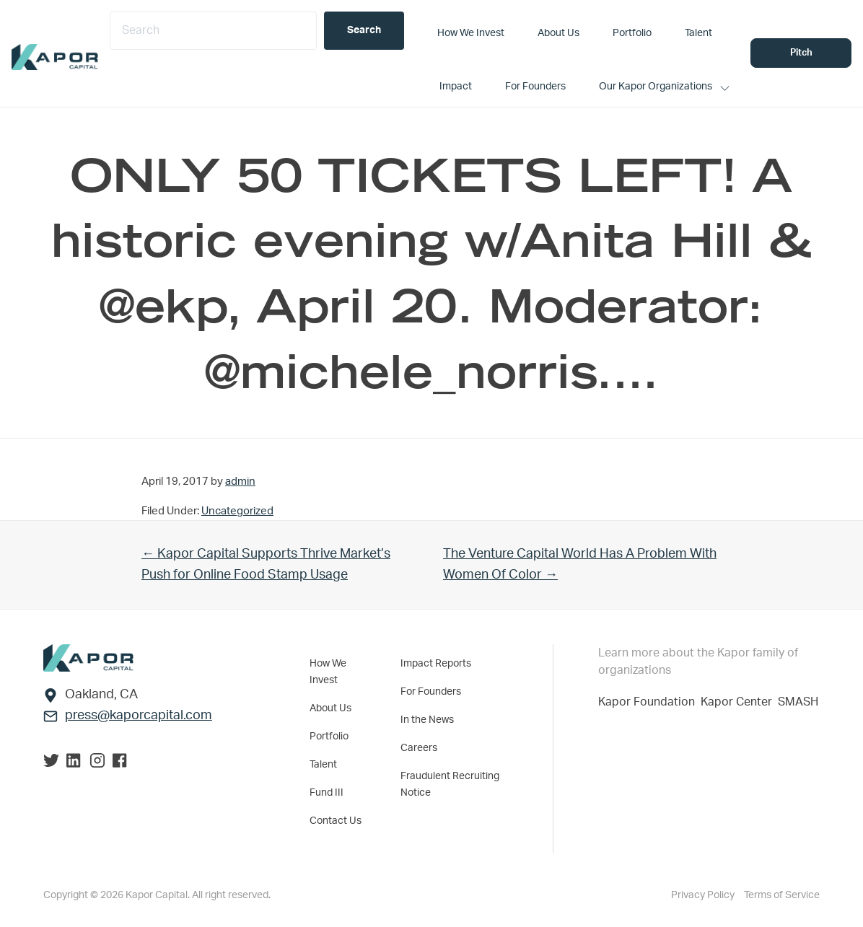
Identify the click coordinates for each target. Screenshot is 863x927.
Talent (323, 765)
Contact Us (336, 821)
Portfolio (329, 737)
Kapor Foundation (649, 702)
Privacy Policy (704, 895)
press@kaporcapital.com (138, 715)
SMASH (798, 702)
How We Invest (328, 672)
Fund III (326, 793)
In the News (427, 720)
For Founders (430, 692)
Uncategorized (237, 511)
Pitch (801, 53)
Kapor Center (739, 702)
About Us (330, 708)
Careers (418, 748)
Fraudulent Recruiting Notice (449, 784)
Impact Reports (435, 664)
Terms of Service (782, 895)
